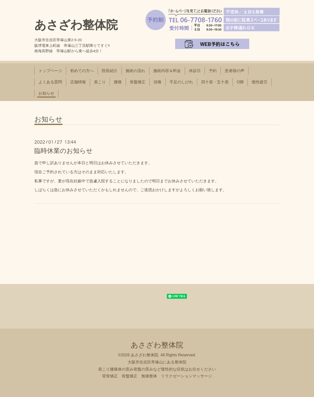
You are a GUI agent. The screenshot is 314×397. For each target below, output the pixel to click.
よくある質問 (50, 82)
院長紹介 (110, 71)
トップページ (50, 71)
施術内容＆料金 (167, 71)
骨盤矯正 (137, 82)
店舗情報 (78, 82)
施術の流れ (135, 71)
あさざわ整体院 (76, 24)
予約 (213, 71)
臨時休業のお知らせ (63, 150)
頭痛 (157, 82)
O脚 (240, 82)
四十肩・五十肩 (215, 82)
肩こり (100, 82)
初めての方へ (82, 71)
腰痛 (118, 82)
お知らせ (46, 93)
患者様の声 (234, 71)
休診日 (195, 71)
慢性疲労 (259, 82)
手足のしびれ (181, 82)
